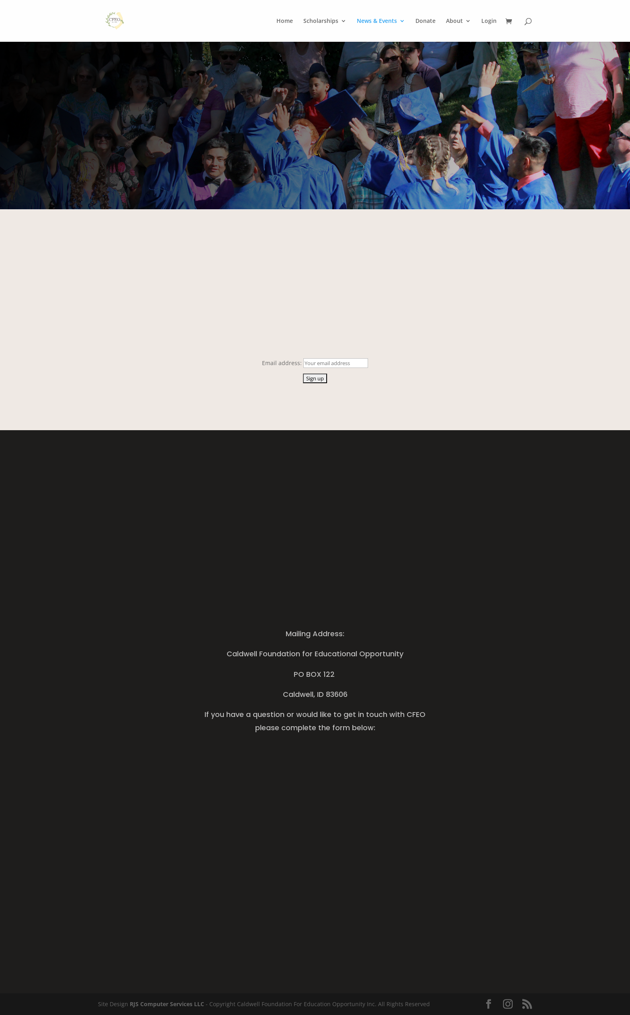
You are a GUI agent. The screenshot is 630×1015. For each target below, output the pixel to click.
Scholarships (320, 21)
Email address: (282, 363)
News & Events (377, 21)
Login (489, 21)
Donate (425, 21)
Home (284, 21)
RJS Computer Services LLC (167, 1004)
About (454, 21)
